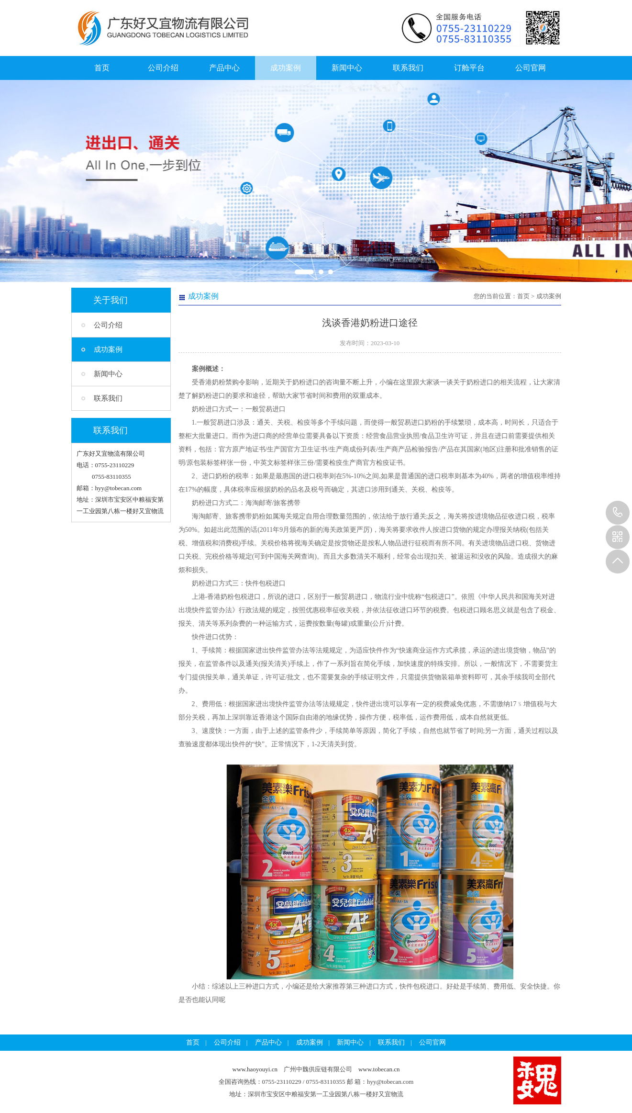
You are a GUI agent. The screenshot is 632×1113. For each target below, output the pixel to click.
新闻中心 (347, 68)
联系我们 (408, 68)
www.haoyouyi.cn (255, 1069)
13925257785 (618, 513)
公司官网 (530, 68)
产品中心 (224, 68)
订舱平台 (469, 68)
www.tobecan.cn (379, 1069)
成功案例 (285, 68)
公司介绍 (163, 68)
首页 (102, 68)
